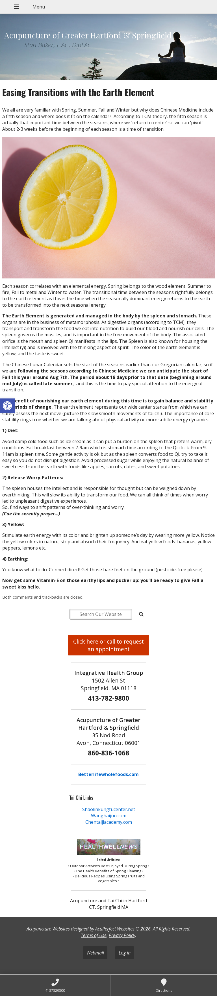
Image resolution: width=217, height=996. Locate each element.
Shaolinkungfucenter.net (108, 809)
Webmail (95, 953)
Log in (125, 953)
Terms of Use (94, 935)
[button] (7, 405)
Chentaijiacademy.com (108, 822)
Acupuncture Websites (48, 929)
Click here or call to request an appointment (108, 645)
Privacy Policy (122, 935)
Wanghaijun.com (108, 815)
